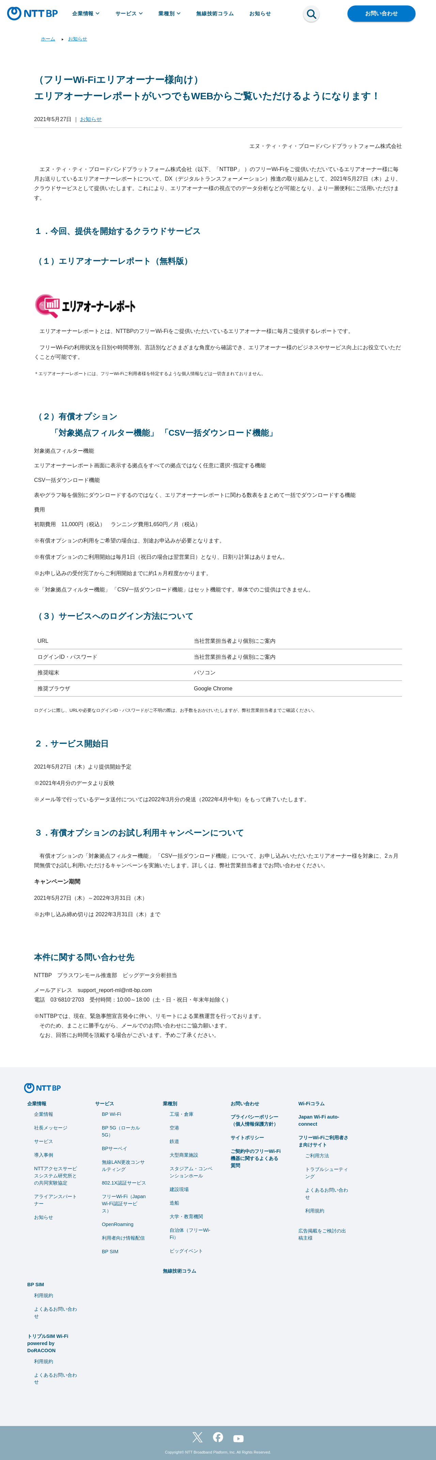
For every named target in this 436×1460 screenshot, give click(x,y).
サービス (129, 13)
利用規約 (314, 1210)
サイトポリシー (247, 1137)
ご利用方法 (317, 1155)
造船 (174, 1203)
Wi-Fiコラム (311, 1103)
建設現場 (179, 1189)
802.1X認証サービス (124, 1183)
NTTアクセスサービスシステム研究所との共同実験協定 (55, 1176)
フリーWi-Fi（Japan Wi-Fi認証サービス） (124, 1203)
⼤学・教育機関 (186, 1216)
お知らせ (260, 13)
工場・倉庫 (181, 1114)
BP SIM (110, 1251)
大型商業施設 (184, 1155)
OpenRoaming (118, 1224)
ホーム (48, 38)
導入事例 (43, 1155)
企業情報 (86, 13)
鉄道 (174, 1141)
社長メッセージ (50, 1127)
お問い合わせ (381, 13)
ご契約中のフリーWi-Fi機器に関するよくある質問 (256, 1158)
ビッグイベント (186, 1251)
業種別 (169, 13)
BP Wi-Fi (111, 1114)
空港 (174, 1127)
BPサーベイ (114, 1148)
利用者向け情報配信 (123, 1238)
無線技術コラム (215, 13)
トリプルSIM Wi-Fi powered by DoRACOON (47, 1343)
